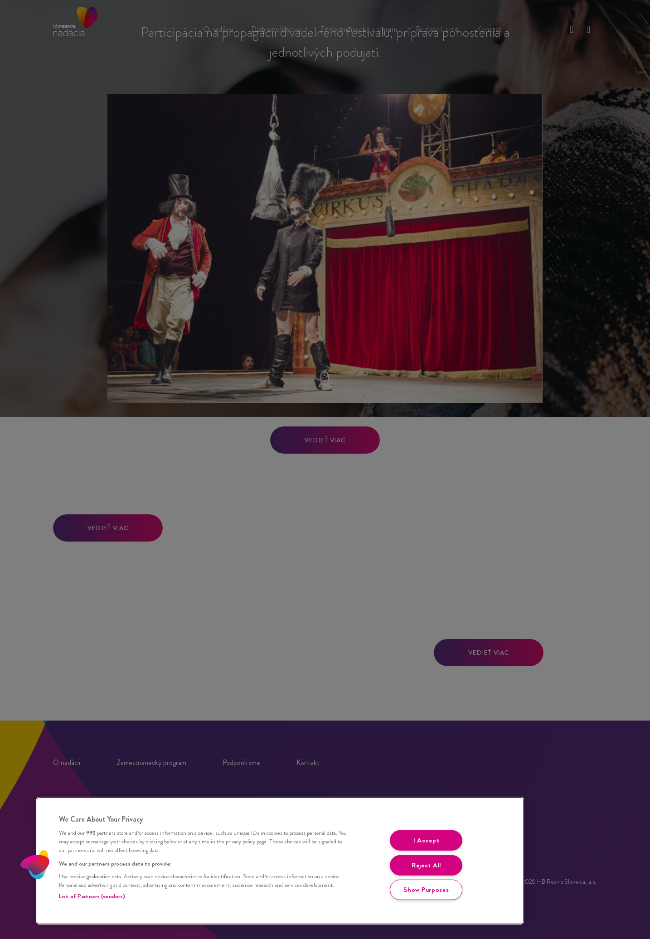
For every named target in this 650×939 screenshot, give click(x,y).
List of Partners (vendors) (92, 896)
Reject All (426, 865)
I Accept (426, 840)
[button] (34, 864)
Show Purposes (426, 889)
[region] (280, 860)
